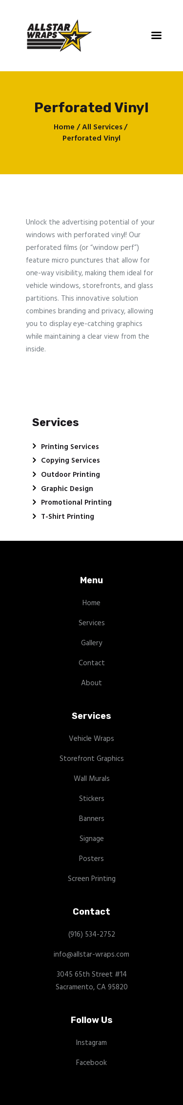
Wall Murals (92, 779)
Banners (91, 819)
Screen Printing (92, 879)
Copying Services (70, 461)
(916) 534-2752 (91, 935)
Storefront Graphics (92, 759)
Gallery (91, 643)
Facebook (91, 1063)
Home (64, 127)
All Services (102, 127)
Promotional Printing (76, 503)
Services (92, 623)
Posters (91, 859)
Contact (92, 663)
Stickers (91, 799)
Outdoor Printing (70, 475)
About (91, 683)
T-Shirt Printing (67, 517)
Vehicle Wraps (91, 739)
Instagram (91, 1043)
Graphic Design (67, 489)
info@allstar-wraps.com (91, 955)
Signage (92, 839)
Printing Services (70, 447)
